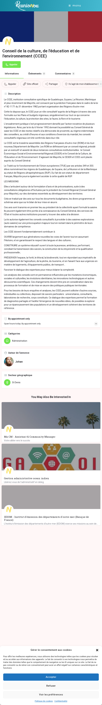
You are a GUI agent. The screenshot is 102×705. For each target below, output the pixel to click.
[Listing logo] (8, 42)
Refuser (51, 685)
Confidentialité (60, 701)
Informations (12, 73)
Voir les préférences (51, 694)
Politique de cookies (44, 701)
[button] (97, 650)
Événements (36, 73)
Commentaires (65, 73)
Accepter (51, 677)
